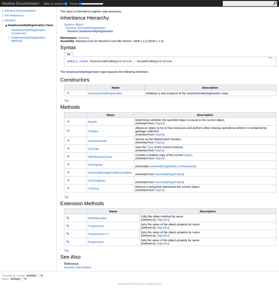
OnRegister (95, 164)
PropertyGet (96, 226)
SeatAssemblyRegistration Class (30, 25)
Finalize (93, 131)
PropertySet (95, 242)
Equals (92, 121)
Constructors (74, 80)
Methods (70, 107)
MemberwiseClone (100, 156)
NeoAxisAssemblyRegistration (85, 27)
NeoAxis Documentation (20, 10)
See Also (70, 257)
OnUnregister (96, 180)
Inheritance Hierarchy (84, 18)
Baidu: (6, 278)
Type (150, 147)
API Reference (14, 15)
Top (66, 100)
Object (159, 123)
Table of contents (53, 3)
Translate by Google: (14, 275)
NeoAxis (10, 20)
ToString (93, 188)
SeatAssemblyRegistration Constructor (28, 31)
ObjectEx (162, 219)
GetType (93, 148)
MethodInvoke (97, 218)
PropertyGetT (98, 234)
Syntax (68, 47)
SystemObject (73, 24)
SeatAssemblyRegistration (105, 93)
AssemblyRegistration (169, 174)
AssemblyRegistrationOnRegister (172, 166)
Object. (188, 155)
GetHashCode (97, 140)
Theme (74, 3)
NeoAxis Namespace (77, 267)
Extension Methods (82, 203)
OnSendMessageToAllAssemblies (110, 172)
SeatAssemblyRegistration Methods (28, 39)
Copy (270, 57)
